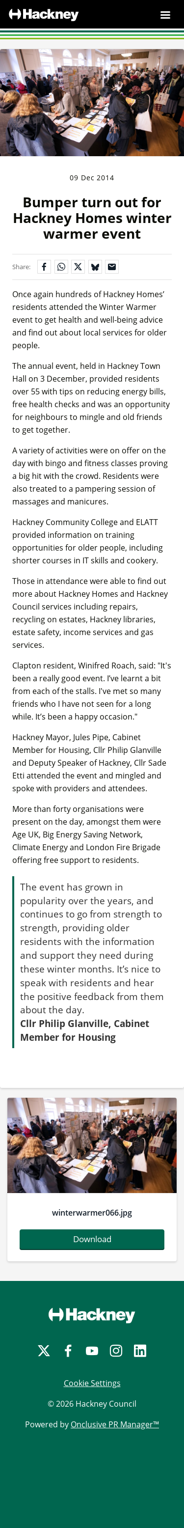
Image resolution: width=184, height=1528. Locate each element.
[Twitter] (44, 1351)
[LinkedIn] (140, 1351)
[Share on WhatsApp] (61, 267)
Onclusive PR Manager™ (115, 1424)
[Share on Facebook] (44, 267)
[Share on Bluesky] (95, 267)
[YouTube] (92, 1351)
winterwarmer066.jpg (92, 1212)
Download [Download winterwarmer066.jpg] (92, 1239)
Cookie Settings (92, 1383)
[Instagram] (116, 1351)
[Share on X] (78, 267)
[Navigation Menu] (165, 15)
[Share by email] (112, 267)
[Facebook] (68, 1351)
